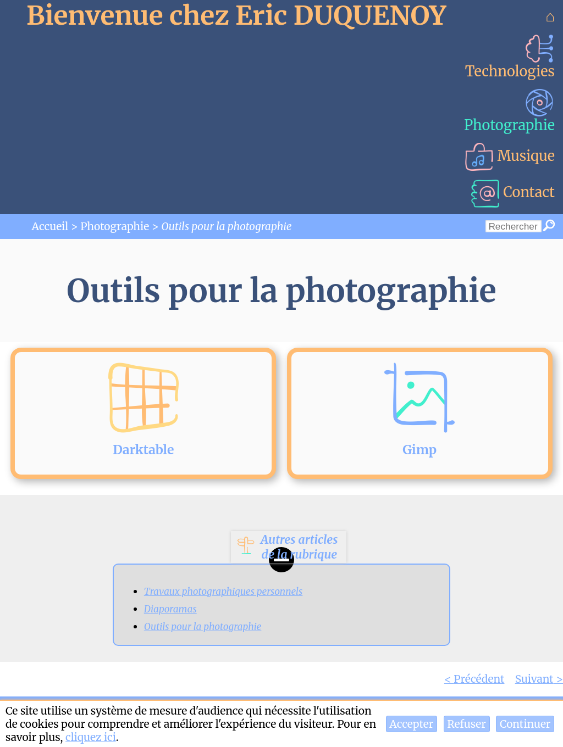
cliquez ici (90, 737)
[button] (411, 724)
